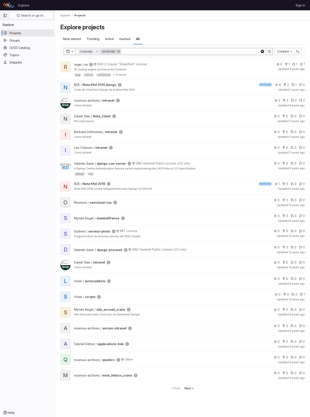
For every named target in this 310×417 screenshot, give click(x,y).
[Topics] (27, 54)
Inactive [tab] (124, 39)
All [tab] (138, 39)
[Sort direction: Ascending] (297, 51)
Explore (23, 5)
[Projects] (27, 32)
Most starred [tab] (72, 39)
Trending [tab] (93, 39)
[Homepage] (8, 5)
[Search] (190, 51)
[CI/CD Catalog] (27, 47)
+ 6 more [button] (119, 74)
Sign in (300, 5)
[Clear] (262, 51)
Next (189, 388)
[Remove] (118, 51)
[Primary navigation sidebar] (5, 15)
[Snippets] (27, 62)
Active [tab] (109, 39)
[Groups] (27, 40)
